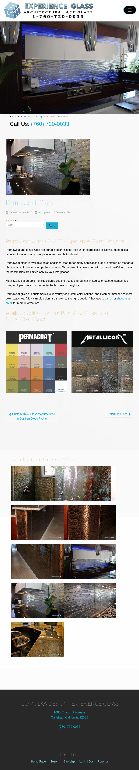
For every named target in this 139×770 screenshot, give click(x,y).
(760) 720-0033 (50, 124)
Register (103, 761)
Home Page (38, 761)
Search (54, 761)
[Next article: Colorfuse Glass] (119, 414)
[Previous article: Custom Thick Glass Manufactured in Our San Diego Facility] (32, 416)
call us (109, 298)
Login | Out (86, 761)
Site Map (69, 761)
